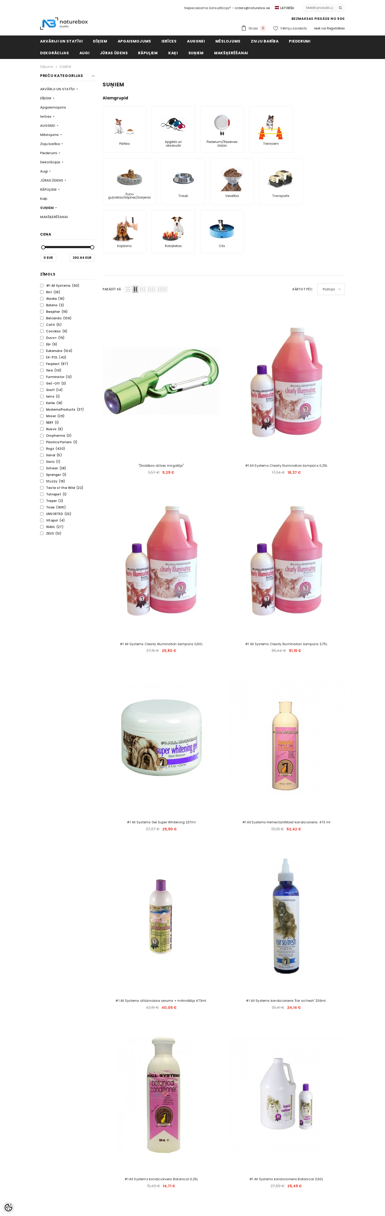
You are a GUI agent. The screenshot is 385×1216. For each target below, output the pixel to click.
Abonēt (315, 1127)
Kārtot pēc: (303, 289)
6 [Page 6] (236, 936)
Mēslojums (49, 134)
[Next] (273, 936)
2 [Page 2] (186, 936)
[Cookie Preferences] (8, 1207)
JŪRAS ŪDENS (52, 180)
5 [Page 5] (224, 936)
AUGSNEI (48, 125)
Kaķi (43, 198)
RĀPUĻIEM (48, 189)
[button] (128, 289)
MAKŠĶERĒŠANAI (54, 216)
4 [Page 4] (211, 936)
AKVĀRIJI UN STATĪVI (58, 89)
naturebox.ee (207, 1202)
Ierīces (46, 116)
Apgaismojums (53, 107)
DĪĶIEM (46, 98)
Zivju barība (50, 143)
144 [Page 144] (261, 936)
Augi (44, 171)
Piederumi (49, 153)
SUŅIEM (65, 66)
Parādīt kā (112, 289)
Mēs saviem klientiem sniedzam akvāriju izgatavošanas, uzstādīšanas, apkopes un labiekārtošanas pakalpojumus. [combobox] (265, 1161)
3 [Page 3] (199, 936)
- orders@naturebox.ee (251, 8)
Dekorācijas (50, 162)
